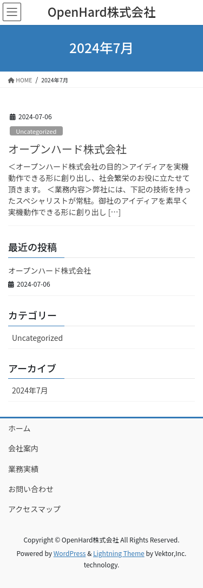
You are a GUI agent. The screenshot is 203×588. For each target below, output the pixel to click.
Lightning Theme (119, 553)
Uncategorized (36, 131)
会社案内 (23, 448)
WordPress (70, 553)
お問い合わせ (31, 488)
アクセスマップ (34, 508)
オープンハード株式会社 (67, 149)
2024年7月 (30, 390)
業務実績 (23, 468)
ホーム (19, 428)
